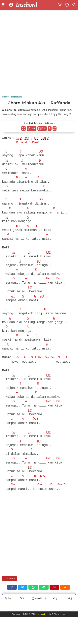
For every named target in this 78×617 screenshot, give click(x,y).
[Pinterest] (54, 595)
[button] (65, 595)
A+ (7, 606)
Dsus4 (24, 143)
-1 (70, 606)
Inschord (40, 614)
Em (38, 138)
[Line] (44, 595)
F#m (27, 138)
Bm (42, 152)
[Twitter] (22, 595)
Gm (46, 138)
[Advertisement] (39, 53)
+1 (55, 606)
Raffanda (11, 586)
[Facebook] (12, 595)
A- (22, 606)
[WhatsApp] (33, 595)
